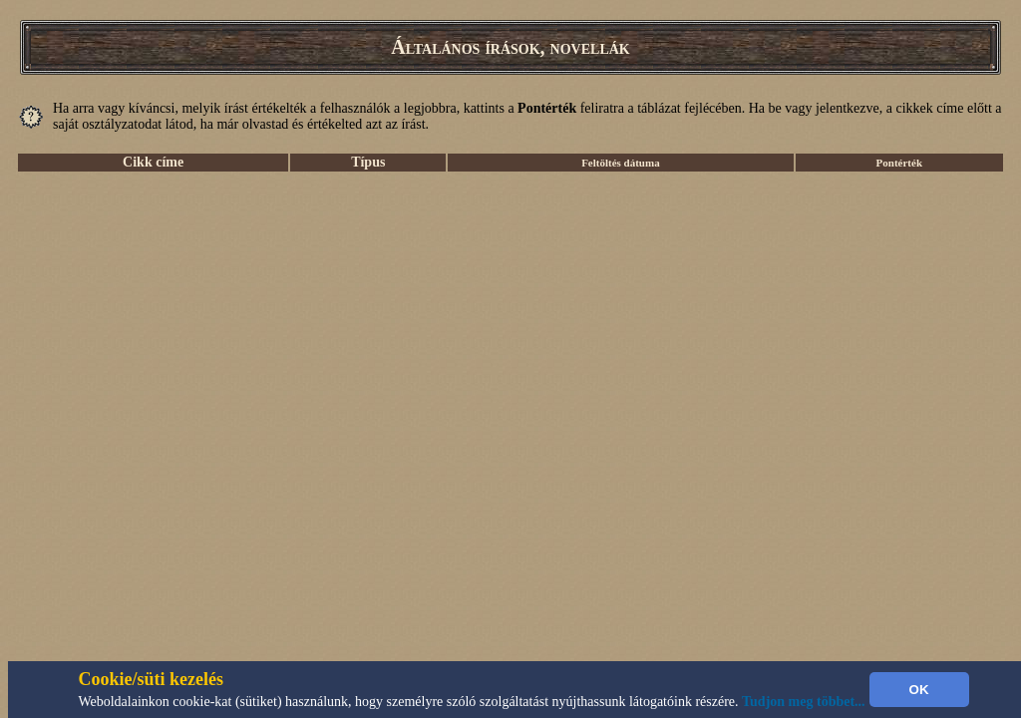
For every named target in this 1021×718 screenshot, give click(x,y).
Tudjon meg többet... (803, 701)
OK (919, 689)
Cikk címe (153, 162)
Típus (368, 162)
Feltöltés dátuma (620, 163)
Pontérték (899, 163)
